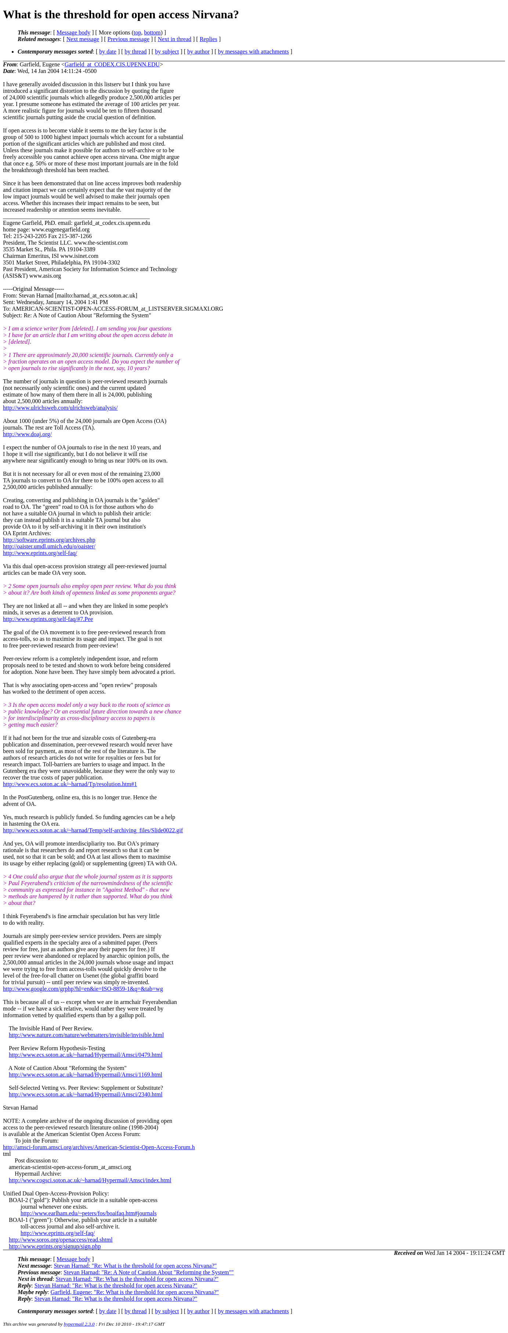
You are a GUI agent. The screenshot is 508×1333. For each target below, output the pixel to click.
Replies (208, 39)
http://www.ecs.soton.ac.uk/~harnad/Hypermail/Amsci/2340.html (86, 1094)
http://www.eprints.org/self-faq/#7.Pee (48, 619)
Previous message (128, 39)
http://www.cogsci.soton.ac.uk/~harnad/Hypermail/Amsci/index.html (90, 1180)
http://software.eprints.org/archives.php (49, 540)
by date (107, 51)
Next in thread (175, 39)
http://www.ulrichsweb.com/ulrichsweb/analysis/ (60, 408)
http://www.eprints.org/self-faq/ (40, 553)
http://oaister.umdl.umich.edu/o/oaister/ (49, 546)
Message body (73, 32)
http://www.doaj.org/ (27, 434)
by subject (167, 51)
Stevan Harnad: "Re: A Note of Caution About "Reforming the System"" (148, 1272)
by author (198, 51)
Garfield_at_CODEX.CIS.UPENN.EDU (112, 64)
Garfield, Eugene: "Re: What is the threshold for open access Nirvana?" (135, 1292)
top (137, 32)
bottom (152, 32)
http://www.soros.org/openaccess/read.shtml (61, 1240)
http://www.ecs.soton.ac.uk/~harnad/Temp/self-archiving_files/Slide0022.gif (93, 830)
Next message (82, 39)
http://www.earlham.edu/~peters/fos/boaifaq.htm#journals (89, 1213)
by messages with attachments (253, 51)
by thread (136, 51)
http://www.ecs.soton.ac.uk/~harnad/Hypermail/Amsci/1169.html (85, 1074)
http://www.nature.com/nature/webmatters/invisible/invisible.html (86, 1035)
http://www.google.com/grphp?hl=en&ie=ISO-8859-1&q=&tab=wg (83, 989)
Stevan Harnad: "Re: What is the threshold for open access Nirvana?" (135, 1266)
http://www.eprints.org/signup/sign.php (55, 1246)
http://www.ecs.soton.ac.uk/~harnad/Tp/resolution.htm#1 (70, 784)
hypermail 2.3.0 (79, 1324)
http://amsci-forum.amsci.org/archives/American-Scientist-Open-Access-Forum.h (99, 1147)
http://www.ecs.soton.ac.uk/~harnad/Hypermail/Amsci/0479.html (86, 1055)
